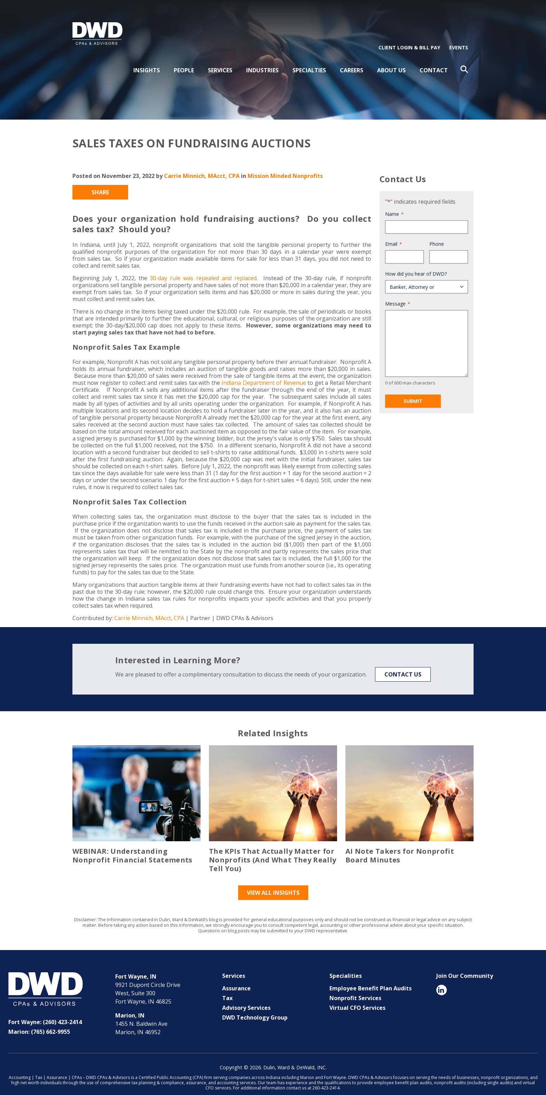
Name (394, 203)
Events (458, 36)
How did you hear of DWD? (416, 263)
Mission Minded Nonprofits (285, 165)
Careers (351, 59)
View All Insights (273, 882)
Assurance (236, 977)
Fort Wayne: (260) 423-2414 (45, 1011)
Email (393, 233)
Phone (436, 233)
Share (100, 181)
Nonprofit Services (355, 987)
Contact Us (402, 663)
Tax (227, 987)
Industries (262, 59)
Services (220, 59)
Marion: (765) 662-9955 (39, 1020)
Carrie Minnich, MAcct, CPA (202, 165)
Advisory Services (246, 996)
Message (397, 293)
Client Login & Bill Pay (409, 36)
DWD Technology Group (255, 1006)
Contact (434, 59)
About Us (391, 59)
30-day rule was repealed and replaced (203, 267)
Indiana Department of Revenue (263, 372)
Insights (146, 59)
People (184, 59)
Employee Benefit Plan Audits (370, 977)
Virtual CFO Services (357, 996)
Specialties (309, 59)
